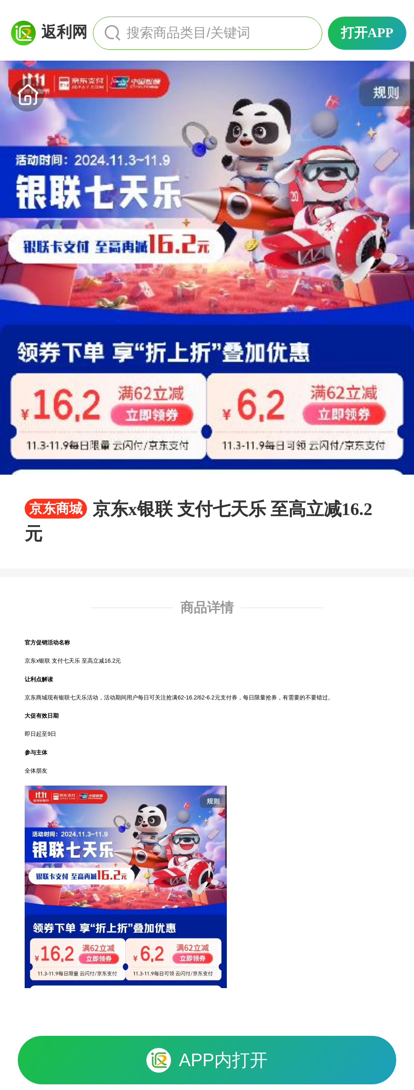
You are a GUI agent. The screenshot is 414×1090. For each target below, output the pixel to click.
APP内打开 (207, 1060)
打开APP (367, 32)
